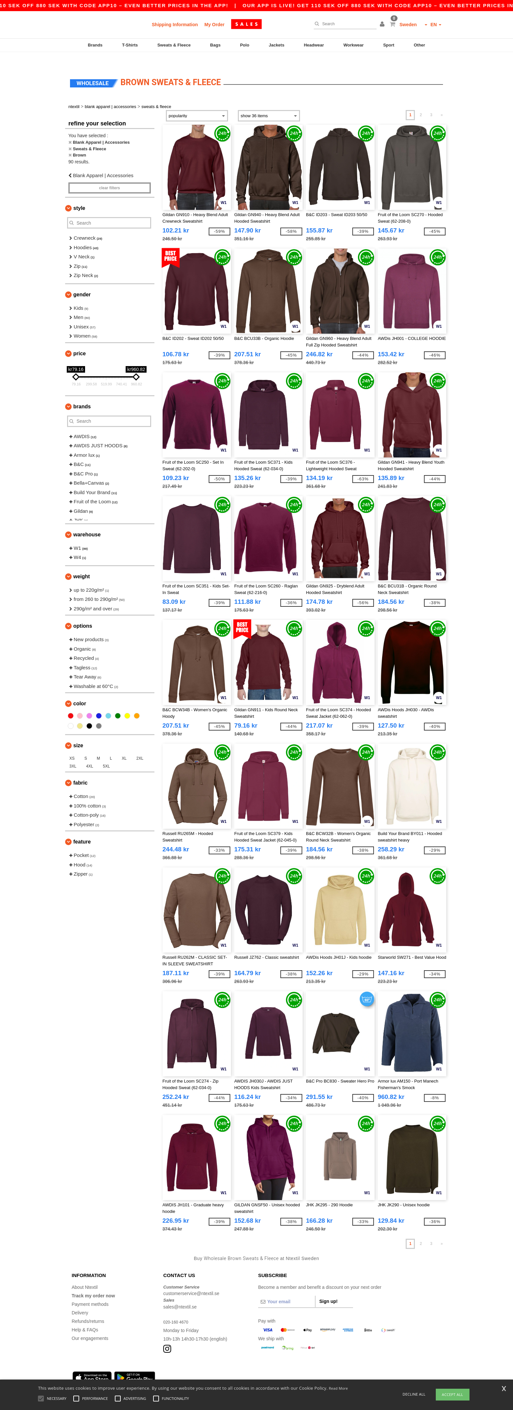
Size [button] (78, 733)
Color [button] (79, 691)
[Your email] (286, 1289)
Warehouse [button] (87, 522)
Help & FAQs (85, 1317)
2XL (139, 746)
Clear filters (109, 175)
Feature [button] (82, 829)
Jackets (276, 45)
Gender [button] (82, 282)
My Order (214, 24)
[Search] (343, 24)
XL (124, 746)
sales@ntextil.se (180, 1294)
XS (72, 746)
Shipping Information (175, 24)
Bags (215, 45)
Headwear (314, 45)
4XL (89, 753)
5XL (106, 753)
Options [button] (82, 613)
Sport (388, 45)
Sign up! (328, 1288)
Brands (95, 45)
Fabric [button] (80, 770)
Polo (244, 45)
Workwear (354, 45)
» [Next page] (442, 102)
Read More (338, 1388)
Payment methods (90, 1291)
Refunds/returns (88, 1308)
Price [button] (79, 340)
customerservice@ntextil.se (191, 1281)
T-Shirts (130, 45)
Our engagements (90, 1325)
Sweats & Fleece (174, 45)
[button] (383, 24)
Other (419, 45)
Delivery (80, 1300)
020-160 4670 (177, 1309)
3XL (72, 753)
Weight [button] (81, 563)
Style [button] (79, 195)
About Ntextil (84, 1274)
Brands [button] (82, 394)
